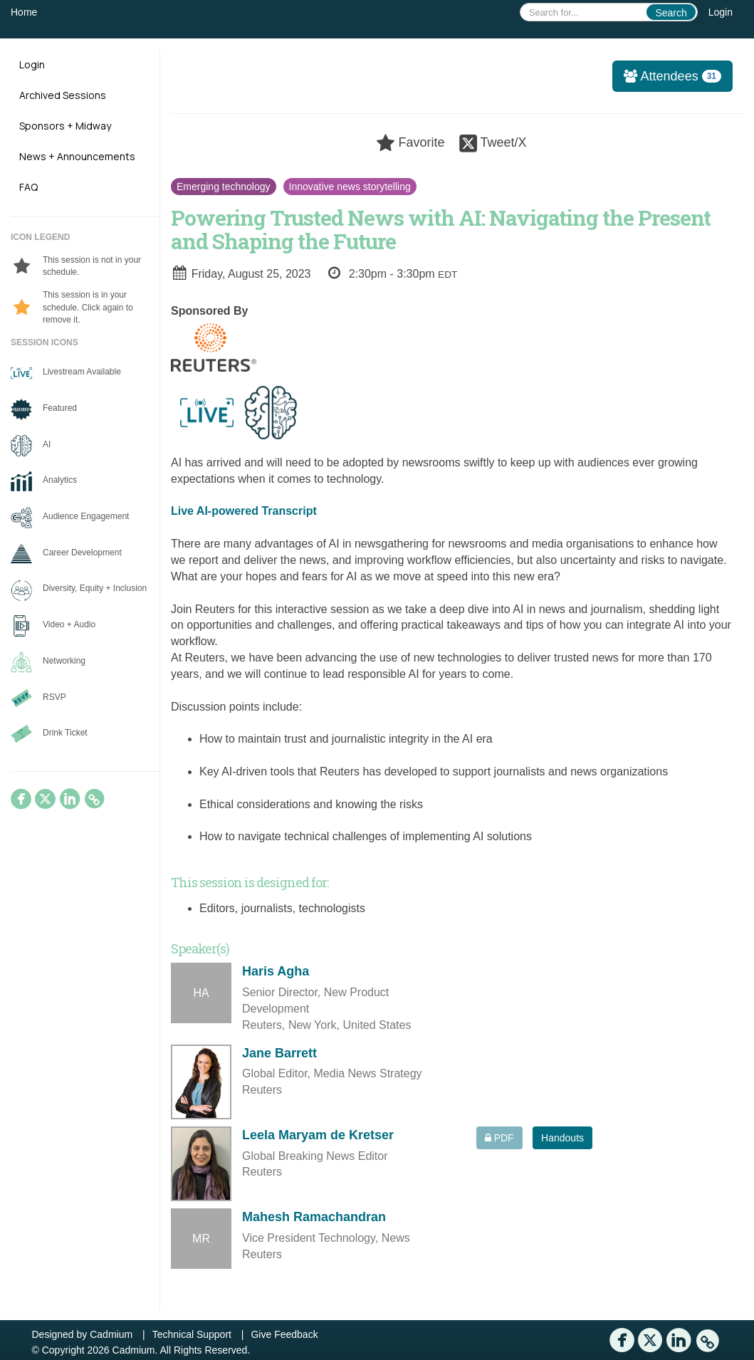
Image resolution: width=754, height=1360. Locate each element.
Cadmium (111, 1334)
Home (24, 12)
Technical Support (191, 1334)
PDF (499, 1138)
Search (670, 13)
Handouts (562, 1138)
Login (720, 12)
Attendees (667, 76)
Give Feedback (284, 1334)
